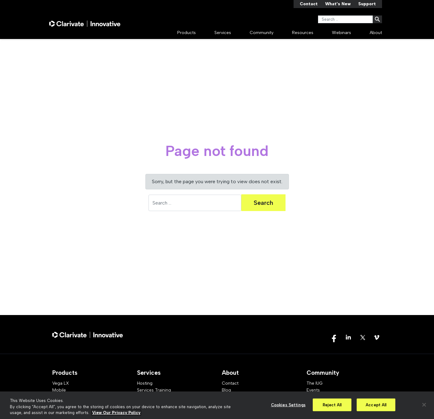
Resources (302, 32)
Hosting (145, 383)
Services (222, 32)
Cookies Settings (288, 404)
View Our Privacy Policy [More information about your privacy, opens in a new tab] (116, 412)
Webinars (341, 32)
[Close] (424, 405)
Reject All (332, 404)
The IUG (315, 383)
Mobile (59, 390)
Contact (309, 3)
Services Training (154, 390)
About (376, 32)
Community (261, 32)
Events (313, 390)
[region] (217, 405)
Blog (226, 390)
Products (186, 32)
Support (367, 3)
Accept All (376, 404)
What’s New (338, 3)
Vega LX (60, 383)
